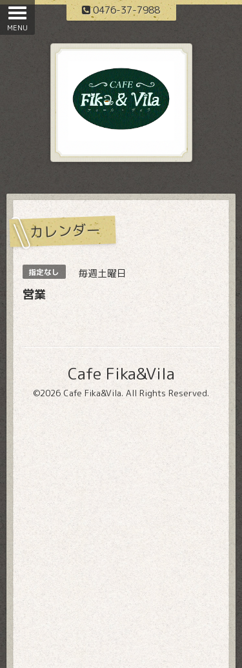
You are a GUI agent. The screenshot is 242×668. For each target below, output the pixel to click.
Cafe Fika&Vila (121, 373)
